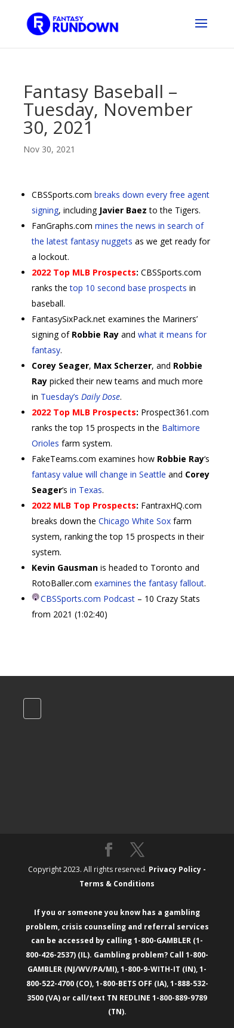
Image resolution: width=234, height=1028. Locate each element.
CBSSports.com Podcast (88, 598)
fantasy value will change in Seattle (99, 474)
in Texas (86, 489)
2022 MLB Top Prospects (84, 505)
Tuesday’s (80, 396)
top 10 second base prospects (128, 287)
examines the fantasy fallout (149, 583)
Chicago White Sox (134, 521)
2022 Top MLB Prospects (84, 272)
